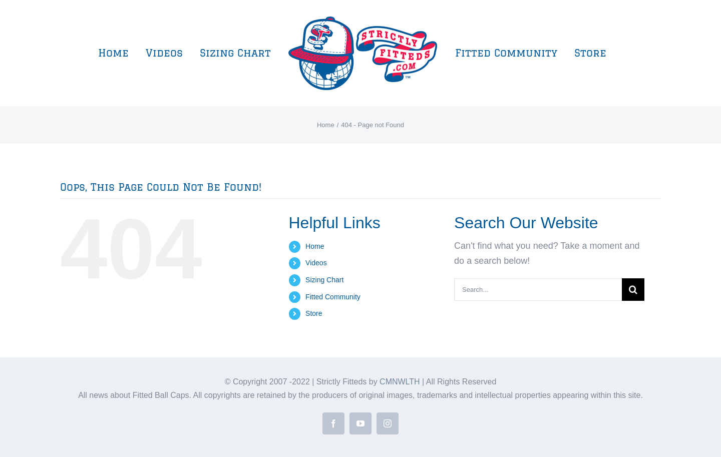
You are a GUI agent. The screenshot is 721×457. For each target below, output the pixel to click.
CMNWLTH (400, 381)
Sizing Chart (324, 280)
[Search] (633, 289)
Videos (316, 263)
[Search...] (538, 289)
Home (314, 246)
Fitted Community (332, 297)
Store (313, 313)
